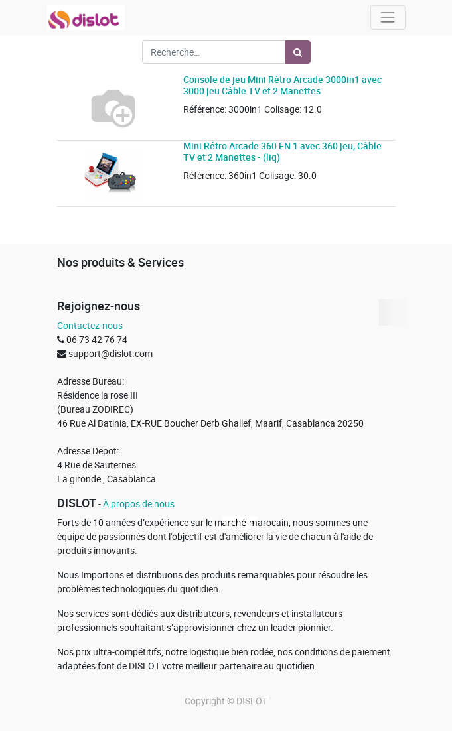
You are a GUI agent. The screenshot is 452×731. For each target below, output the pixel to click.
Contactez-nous (90, 325)
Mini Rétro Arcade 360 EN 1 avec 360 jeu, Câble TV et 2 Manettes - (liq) (282, 151)
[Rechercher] (298, 52)
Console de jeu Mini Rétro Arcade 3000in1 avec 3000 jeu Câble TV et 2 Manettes (282, 85)
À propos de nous (139, 504)
